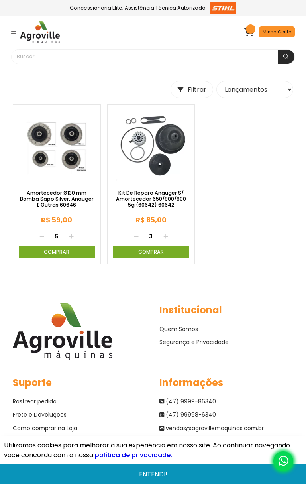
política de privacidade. (133, 455)
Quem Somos (178, 329)
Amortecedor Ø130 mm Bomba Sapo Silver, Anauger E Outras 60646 (57, 199)
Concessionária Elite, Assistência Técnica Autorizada (153, 8)
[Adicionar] (71, 237)
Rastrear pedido (35, 401)
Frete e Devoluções (40, 415)
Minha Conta (277, 32)
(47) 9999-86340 (187, 401)
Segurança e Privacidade (194, 342)
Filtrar (191, 89)
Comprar (56, 251)
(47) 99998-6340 (187, 415)
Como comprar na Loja (45, 428)
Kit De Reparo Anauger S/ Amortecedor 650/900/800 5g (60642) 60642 (151, 199)
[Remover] (42, 237)
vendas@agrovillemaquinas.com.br (211, 428)
